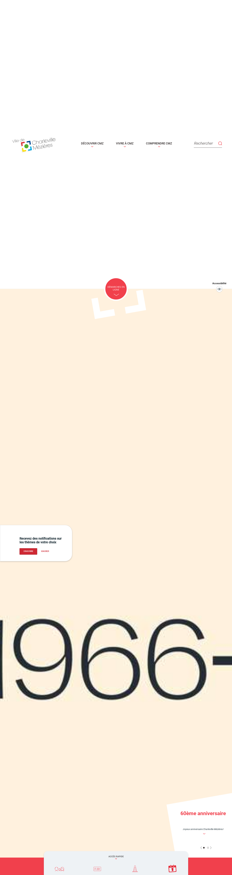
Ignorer (45, 551)
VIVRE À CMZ (123, 143)
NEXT (210, 847)
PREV (201, 847)
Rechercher (193, 143)
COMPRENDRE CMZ (152, 143)
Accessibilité (220, 286)
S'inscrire (28, 551)
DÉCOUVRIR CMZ (96, 143)
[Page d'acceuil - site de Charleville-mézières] (47, 144)
